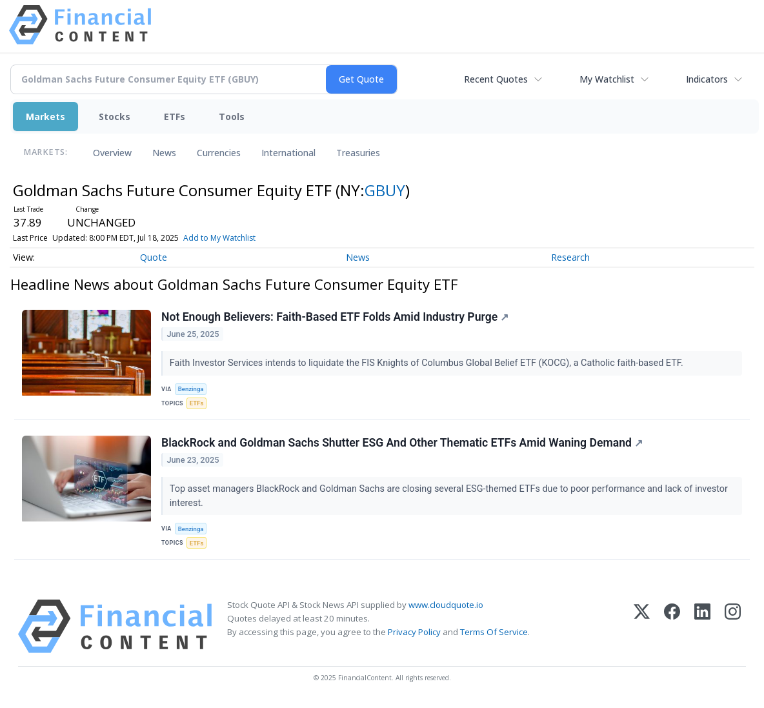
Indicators (707, 79)
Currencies (219, 153)
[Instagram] (732, 626)
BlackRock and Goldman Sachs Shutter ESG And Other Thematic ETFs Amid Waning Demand (402, 442)
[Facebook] (672, 626)
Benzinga (191, 388)
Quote (153, 257)
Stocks (114, 116)
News (164, 153)
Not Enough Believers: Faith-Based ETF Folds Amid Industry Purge (334, 316)
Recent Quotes (496, 79)
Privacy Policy (414, 632)
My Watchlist (606, 79)
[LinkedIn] (702, 626)
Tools (232, 116)
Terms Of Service (494, 632)
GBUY (385, 190)
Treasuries (358, 153)
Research (570, 257)
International (288, 153)
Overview (112, 153)
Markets (45, 116)
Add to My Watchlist (219, 237)
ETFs (174, 116)
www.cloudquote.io (445, 605)
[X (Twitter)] (641, 626)
